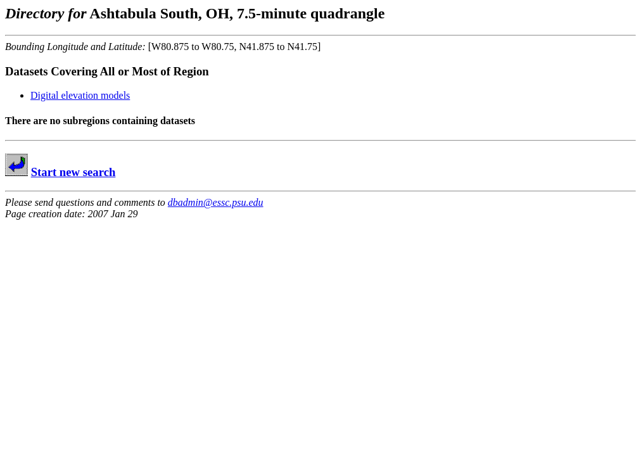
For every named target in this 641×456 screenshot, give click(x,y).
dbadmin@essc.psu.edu (215, 202)
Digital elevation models (80, 95)
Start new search (73, 172)
